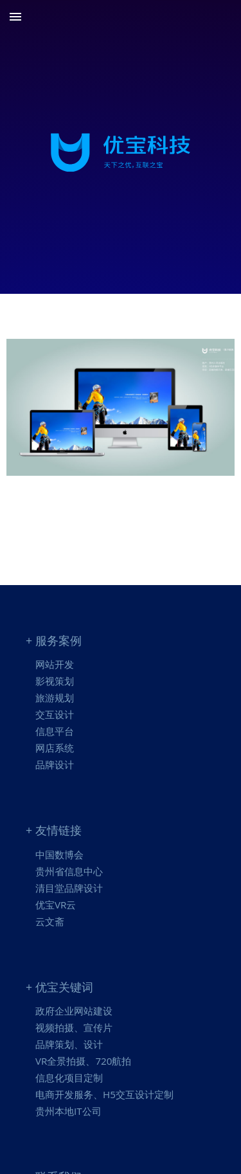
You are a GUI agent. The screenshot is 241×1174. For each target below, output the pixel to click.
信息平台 (54, 731)
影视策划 (54, 680)
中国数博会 (59, 854)
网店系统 (54, 747)
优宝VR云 (55, 904)
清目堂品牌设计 (69, 887)
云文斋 (49, 921)
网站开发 (54, 664)
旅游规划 (54, 697)
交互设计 (54, 714)
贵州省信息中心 (69, 871)
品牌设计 (54, 764)
